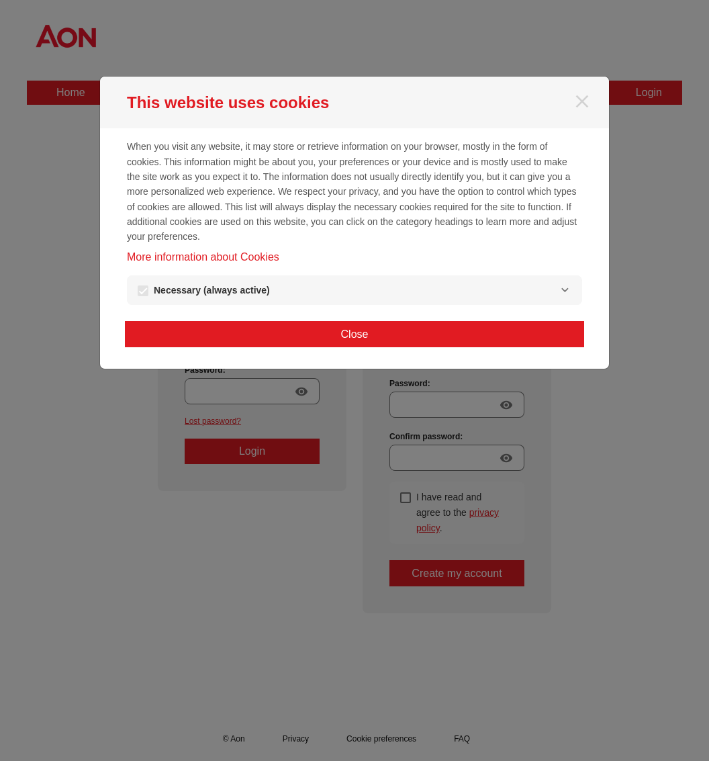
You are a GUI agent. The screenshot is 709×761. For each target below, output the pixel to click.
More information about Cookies (203, 257)
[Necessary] (565, 290)
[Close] (582, 101)
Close (355, 334)
